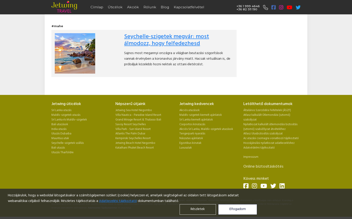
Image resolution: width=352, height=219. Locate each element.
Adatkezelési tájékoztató (118, 201)
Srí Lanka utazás (61, 110)
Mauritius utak (60, 138)
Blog (165, 7)
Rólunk (149, 7)
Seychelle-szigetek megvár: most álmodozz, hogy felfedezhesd (166, 40)
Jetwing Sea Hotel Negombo (133, 110)
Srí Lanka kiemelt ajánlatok (196, 119)
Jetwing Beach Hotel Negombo (135, 143)
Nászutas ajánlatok (191, 138)
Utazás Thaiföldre (62, 152)
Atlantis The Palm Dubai (130, 133)
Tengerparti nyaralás (192, 133)
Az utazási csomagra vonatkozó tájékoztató (271, 138)
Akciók (133, 7)
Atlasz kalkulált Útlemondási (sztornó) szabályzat (266, 117)
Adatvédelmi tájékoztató (259, 147)
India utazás (58, 129)
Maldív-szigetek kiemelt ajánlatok (200, 115)
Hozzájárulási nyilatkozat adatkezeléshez (269, 143)
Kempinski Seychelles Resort (133, 138)
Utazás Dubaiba (61, 133)
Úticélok (115, 7)
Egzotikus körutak (190, 143)
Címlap (96, 7)
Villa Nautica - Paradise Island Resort (138, 115)
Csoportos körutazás (192, 124)
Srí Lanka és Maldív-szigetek (69, 119)
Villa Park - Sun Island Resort (133, 129)
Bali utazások (59, 124)
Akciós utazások (189, 110)
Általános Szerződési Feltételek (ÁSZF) (267, 110)
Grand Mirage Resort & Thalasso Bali (138, 119)
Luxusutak (185, 147)
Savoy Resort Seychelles (130, 124)
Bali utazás (58, 147)
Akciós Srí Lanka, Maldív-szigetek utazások (206, 129)
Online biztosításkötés (263, 166)
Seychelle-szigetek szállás (67, 143)
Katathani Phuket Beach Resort (134, 147)
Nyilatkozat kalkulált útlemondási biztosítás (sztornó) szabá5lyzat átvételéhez (270, 126)
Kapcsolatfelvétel (189, 7)
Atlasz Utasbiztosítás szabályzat (263, 133)
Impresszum (250, 157)
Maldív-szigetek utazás (65, 115)
